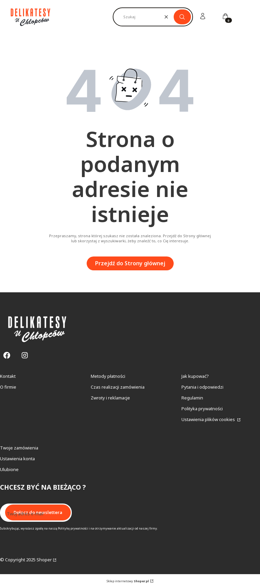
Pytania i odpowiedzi (202, 387)
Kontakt (8, 376)
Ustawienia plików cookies (208, 419)
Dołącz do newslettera (38, 512)
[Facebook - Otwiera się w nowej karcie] (7, 355)
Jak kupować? (195, 376)
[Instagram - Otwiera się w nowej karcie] (24, 355)
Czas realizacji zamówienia (118, 387)
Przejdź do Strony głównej (130, 263)
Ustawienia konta (17, 459)
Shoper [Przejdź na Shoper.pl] (44, 560)
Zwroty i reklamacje (110, 398)
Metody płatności (108, 376)
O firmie (8, 387)
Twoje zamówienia (19, 448)
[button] (182, 16)
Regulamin (192, 398)
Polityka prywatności (202, 409)
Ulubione (9, 469)
